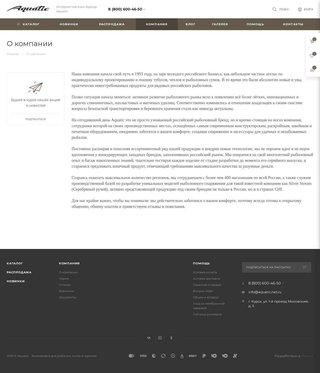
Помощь (201, 263)
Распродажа (19, 272)
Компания (69, 263)
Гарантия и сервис (207, 285)
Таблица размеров (207, 314)
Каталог (15, 263)
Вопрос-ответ (203, 291)
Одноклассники (171, 338)
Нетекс (307, 356)
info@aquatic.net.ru (264, 292)
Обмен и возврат (206, 297)
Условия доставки (206, 278)
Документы (67, 297)
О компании (68, 272)
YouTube (160, 338)
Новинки (16, 281)
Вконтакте (148, 338)
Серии (64, 278)
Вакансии (66, 291)
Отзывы (65, 285)
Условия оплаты (205, 272)
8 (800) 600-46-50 (125, 9)
